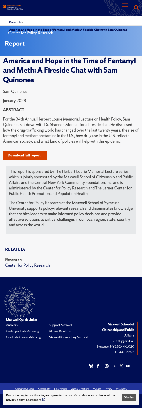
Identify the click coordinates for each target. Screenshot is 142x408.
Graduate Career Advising (23, 337)
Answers (12, 325)
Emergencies (60, 388)
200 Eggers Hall (123, 341)
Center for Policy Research (27, 265)
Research (15, 22)
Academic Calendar (24, 388)
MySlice (97, 388)
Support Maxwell (60, 325)
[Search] (136, 8)
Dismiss (129, 397)
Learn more (33, 399)
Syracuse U (121, 388)
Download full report (24, 155)
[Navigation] (125, 8)
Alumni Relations (60, 331)
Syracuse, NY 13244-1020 (115, 346)
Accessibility (44, 388)
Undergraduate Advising (22, 331)
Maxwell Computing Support (68, 337)
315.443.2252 (123, 352)
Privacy (108, 388)
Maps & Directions (79, 388)
